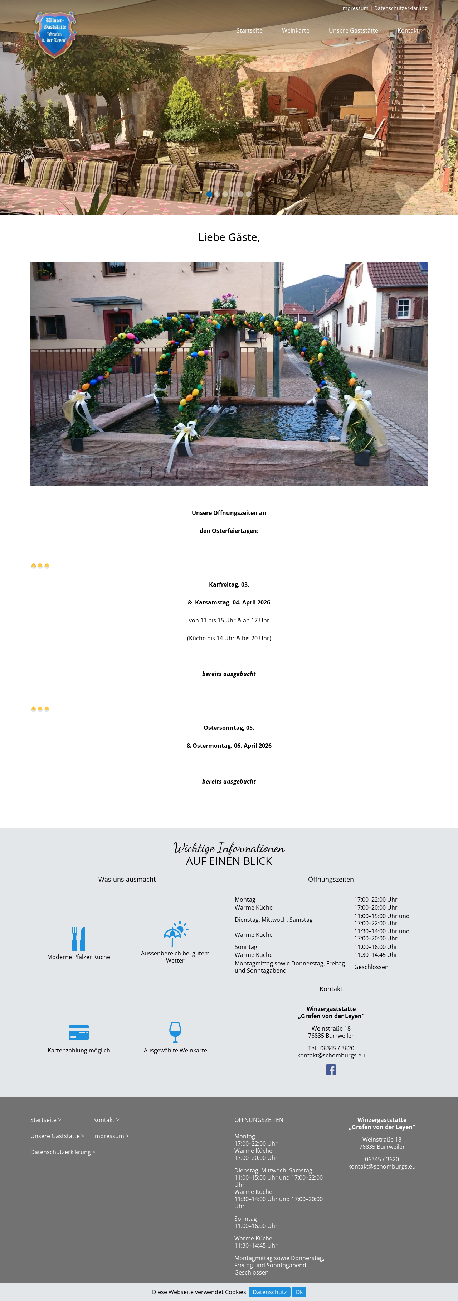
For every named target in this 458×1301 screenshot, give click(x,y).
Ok (299, 1292)
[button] (34, 107)
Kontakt (408, 30)
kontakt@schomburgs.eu (331, 1055)
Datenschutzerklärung (401, 8)
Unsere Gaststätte (353, 30)
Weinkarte (296, 30)
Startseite (250, 30)
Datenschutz (270, 1292)
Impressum (355, 8)
